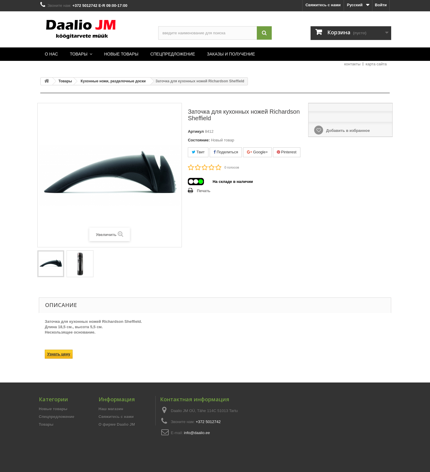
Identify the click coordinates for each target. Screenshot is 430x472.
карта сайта (376, 64)
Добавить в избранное (347, 130)
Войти (381, 5)
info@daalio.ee (197, 433)
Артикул (196, 131)
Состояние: (199, 140)
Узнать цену (58, 354)
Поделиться (226, 152)
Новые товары (53, 409)
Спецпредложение (56, 416)
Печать (203, 191)
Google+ (257, 152)
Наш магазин (111, 409)
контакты (352, 64)
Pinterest (287, 152)
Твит (198, 152)
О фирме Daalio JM (117, 424)
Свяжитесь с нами (323, 5)
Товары (46, 424)
